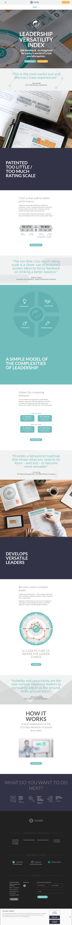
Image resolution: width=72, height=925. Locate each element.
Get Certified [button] (42, 61)
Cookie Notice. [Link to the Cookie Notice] (25, 917)
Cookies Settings (54, 914)
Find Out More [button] (36, 763)
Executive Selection (43, 840)
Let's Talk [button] (65, 2)
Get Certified (21, 801)
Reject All (54, 918)
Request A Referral (40, 802)
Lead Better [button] (36, 664)
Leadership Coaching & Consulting (15, 841)
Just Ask (58, 801)
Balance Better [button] (36, 440)
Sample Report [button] (30, 61)
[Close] (70, 918)
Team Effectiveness (29, 840)
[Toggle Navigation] (5, 2)
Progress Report (54, 862)
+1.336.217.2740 (14, 895)
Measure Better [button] (36, 245)
